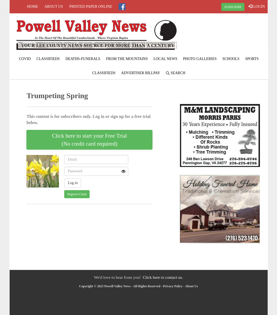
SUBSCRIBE (233, 7)
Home (32, 7)
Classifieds (48, 59)
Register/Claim (77, 194)
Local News (165, 59)
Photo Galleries (200, 59)
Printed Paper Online (90, 7)
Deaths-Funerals (82, 59)
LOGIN (256, 6)
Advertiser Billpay (140, 73)
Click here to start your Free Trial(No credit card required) (89, 140)
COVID (25, 59)
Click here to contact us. (163, 277)
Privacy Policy (173, 286)
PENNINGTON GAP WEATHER (224, 33)
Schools (230, 59)
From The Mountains (127, 59)
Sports (252, 59)
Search (175, 73)
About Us (54, 7)
